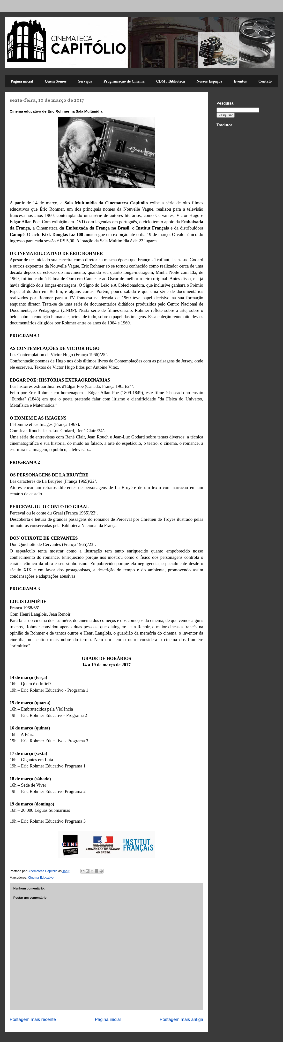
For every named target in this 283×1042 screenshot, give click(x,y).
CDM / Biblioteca (170, 81)
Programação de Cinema (124, 81)
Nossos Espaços (209, 81)
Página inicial (22, 81)
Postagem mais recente (33, 1019)
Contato (265, 81)
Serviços (85, 81)
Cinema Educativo (41, 877)
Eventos (240, 81)
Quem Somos (56, 81)
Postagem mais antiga (181, 1019)
